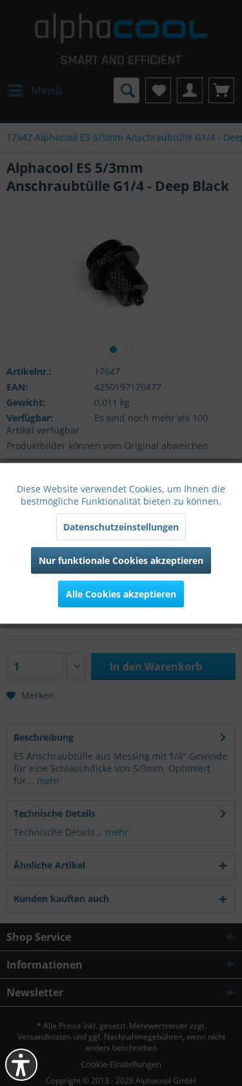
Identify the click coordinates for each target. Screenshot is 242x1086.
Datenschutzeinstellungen (121, 526)
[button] (21, 1065)
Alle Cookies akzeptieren (121, 593)
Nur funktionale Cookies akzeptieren (121, 560)
